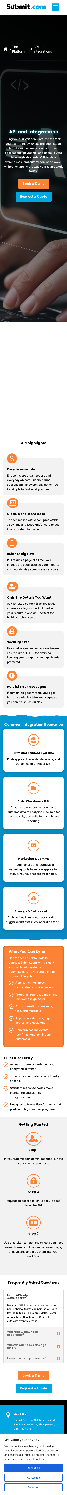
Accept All (33, 1467)
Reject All (33, 1487)
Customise (33, 1477)
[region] (33, 1464)
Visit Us (20, 1414)
